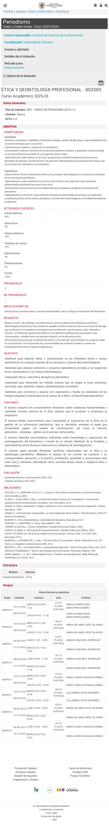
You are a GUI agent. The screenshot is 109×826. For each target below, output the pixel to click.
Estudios (21, 11)
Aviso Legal (51, 813)
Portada (8, 11)
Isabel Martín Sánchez (38, 42)
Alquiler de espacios (25, 775)
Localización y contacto (51, 809)
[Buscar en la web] (106, 5)
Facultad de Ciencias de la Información (57, 35)
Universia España (25, 772)
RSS (55, 819)
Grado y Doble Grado (41, 11)
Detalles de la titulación (19, 56)
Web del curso (13, 63)
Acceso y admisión (16, 49)
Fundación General (26, 768)
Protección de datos (51, 816)
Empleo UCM (80, 772)
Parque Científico (80, 775)
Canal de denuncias (80, 768)
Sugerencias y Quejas (25, 779)
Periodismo (62, 11)
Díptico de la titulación (21, 76)
